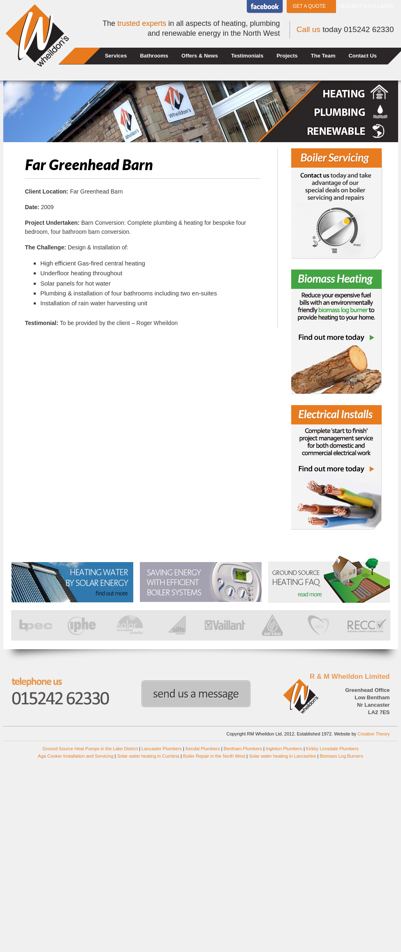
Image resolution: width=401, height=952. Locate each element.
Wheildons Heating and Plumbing (37, 35)
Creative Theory (373, 733)
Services (116, 56)
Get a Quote (309, 6)
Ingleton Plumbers (284, 748)
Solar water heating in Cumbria (148, 756)
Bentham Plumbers (243, 748)
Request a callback (366, 6)
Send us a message (195, 693)
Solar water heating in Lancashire (282, 756)
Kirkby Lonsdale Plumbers (332, 748)
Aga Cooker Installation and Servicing (75, 756)
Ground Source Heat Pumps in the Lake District (90, 748)
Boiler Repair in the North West (214, 756)
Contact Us (362, 56)
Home (80, 56)
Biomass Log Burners (341, 756)
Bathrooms (154, 56)
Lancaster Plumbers (161, 748)
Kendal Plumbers (202, 748)
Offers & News (199, 56)
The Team (323, 56)
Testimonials (247, 56)
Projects (286, 56)
